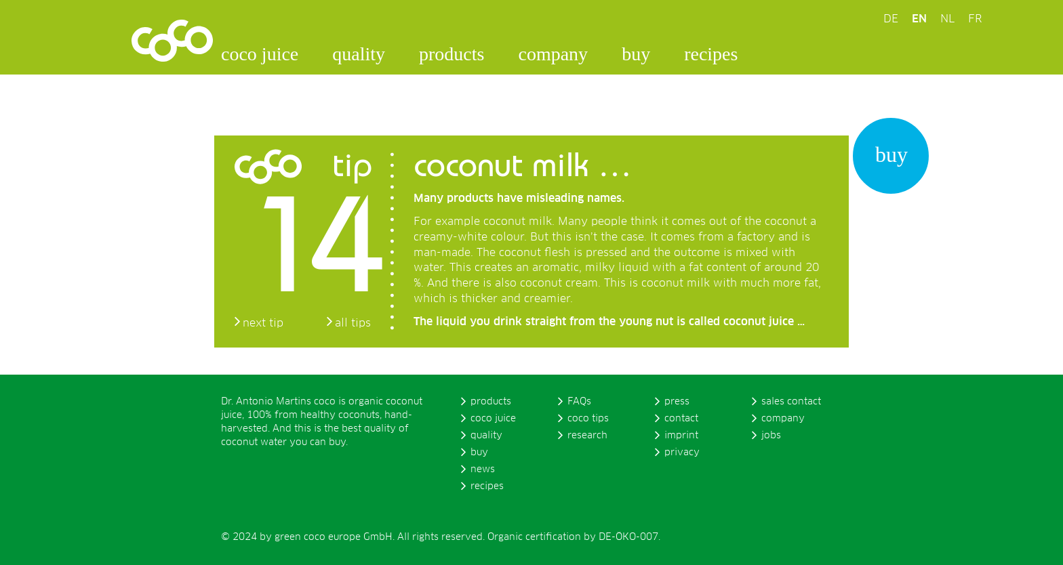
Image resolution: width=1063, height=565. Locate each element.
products (451, 53)
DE (890, 19)
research (587, 435)
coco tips (588, 418)
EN (919, 19)
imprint (681, 435)
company (553, 53)
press (676, 401)
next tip (263, 323)
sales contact (791, 401)
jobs (771, 435)
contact (681, 418)
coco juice (259, 53)
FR (975, 19)
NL (947, 19)
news (482, 469)
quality (358, 53)
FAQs (579, 401)
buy (636, 53)
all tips (353, 323)
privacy (682, 452)
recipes (711, 53)
